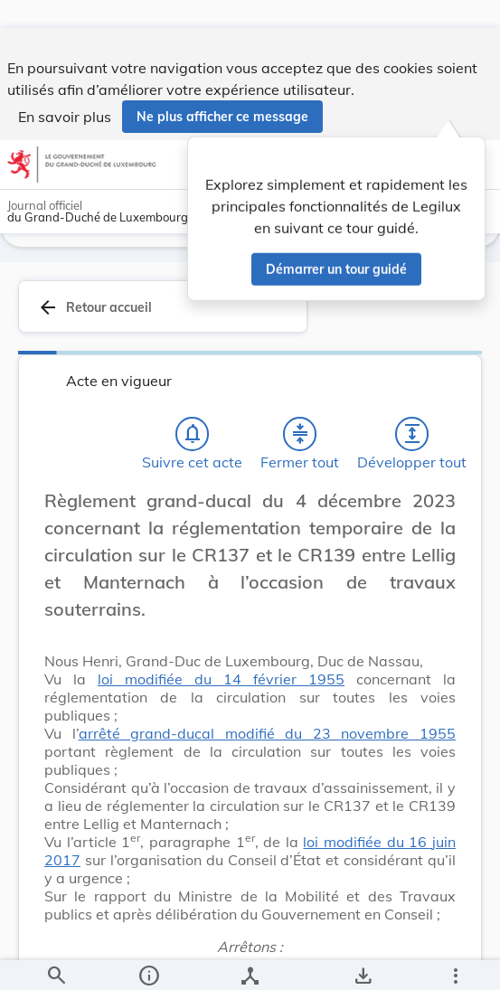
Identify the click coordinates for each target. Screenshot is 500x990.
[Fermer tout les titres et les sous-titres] (300, 449)
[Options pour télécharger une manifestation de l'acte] (363, 961)
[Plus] (455, 961)
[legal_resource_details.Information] (148, 961)
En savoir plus (64, 89)
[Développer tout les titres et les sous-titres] (412, 449)
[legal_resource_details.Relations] (250, 961)
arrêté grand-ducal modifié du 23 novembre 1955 (267, 749)
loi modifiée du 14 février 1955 (221, 694)
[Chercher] (56, 961)
